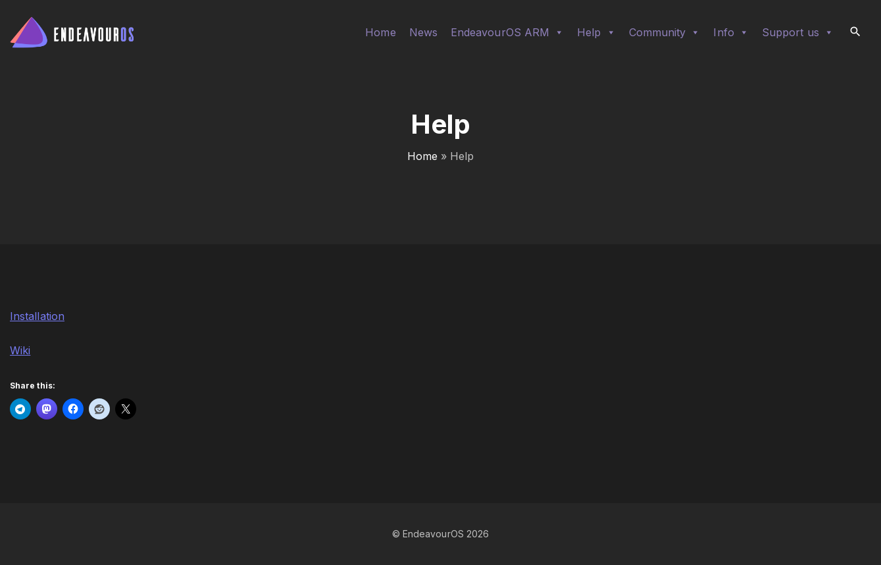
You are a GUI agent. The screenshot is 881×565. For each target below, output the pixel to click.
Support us (798, 32)
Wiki (20, 350)
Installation (37, 316)
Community (665, 32)
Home (380, 32)
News (423, 32)
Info (730, 32)
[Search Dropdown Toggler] (855, 31)
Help (596, 32)
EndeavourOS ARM (507, 32)
